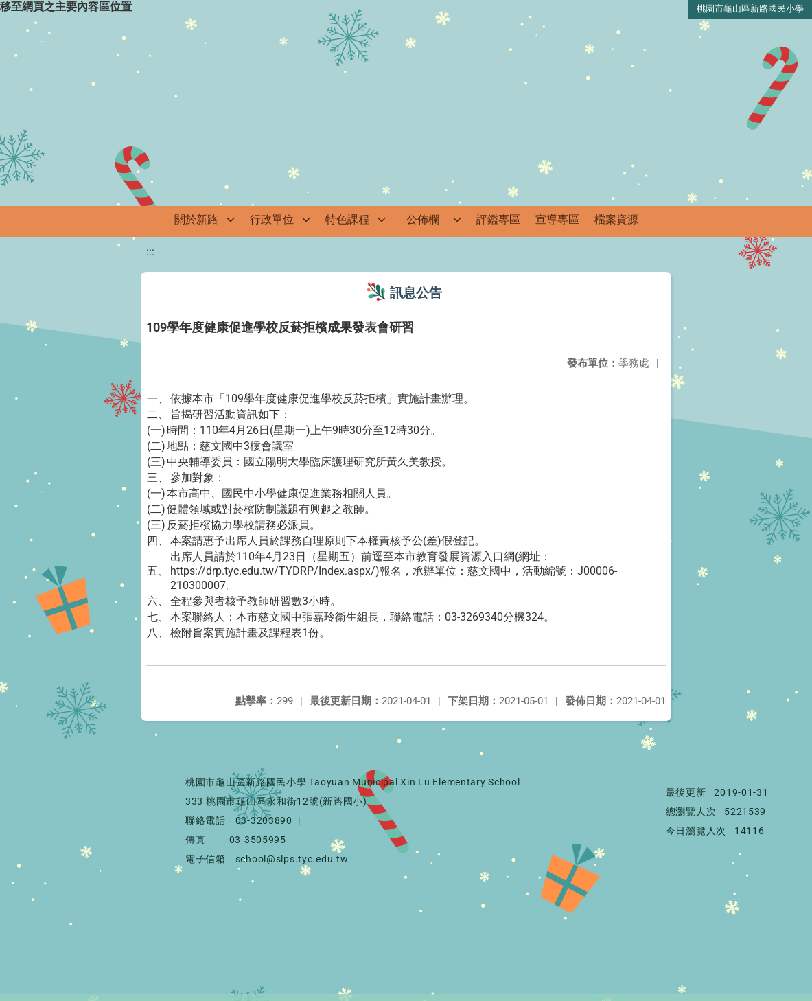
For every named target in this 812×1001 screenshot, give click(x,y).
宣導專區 (557, 219)
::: (150, 251)
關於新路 (196, 219)
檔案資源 (616, 219)
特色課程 (347, 219)
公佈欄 (422, 219)
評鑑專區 (498, 219)
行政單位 (272, 219)
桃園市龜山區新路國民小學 (750, 8)
